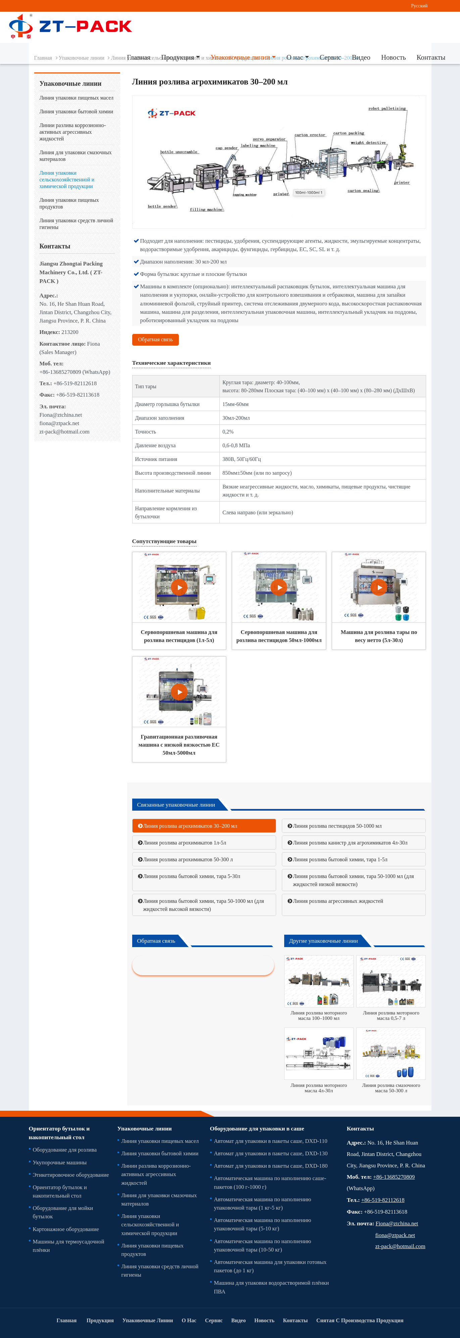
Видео (361, 57)
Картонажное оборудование (66, 1229)
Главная (138, 57)
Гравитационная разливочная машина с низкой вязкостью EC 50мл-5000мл (179, 744)
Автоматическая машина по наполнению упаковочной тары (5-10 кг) (262, 1224)
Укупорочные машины (60, 1162)
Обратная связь (155, 339)
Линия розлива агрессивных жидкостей (338, 901)
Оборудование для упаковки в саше (257, 1128)
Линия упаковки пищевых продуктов (69, 203)
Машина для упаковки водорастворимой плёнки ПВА (271, 1287)
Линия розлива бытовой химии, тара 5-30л (191, 876)
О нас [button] (295, 57)
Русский (419, 5)
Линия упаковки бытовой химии (76, 111)
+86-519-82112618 (75, 383)
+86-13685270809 (60, 371)
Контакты (431, 57)
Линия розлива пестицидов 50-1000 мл (337, 825)
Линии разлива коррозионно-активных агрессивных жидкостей (73, 131)
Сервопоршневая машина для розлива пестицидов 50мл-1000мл (278, 636)
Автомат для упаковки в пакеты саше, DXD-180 (271, 1165)
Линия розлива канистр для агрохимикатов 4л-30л (350, 842)
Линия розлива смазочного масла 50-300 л (391, 1088)
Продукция (100, 1320)
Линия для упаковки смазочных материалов (76, 156)
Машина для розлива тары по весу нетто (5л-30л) (379, 636)
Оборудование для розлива (65, 1149)
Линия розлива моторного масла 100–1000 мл (319, 1015)
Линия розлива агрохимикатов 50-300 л (188, 859)
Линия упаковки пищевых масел (77, 97)
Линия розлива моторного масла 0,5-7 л (391, 1015)
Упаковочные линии (144, 1128)
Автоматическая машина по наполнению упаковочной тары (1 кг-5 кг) (262, 1203)
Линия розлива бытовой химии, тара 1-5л (340, 859)
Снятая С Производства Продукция (360, 1320)
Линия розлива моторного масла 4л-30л (319, 1088)
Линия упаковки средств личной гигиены (76, 224)
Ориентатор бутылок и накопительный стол (59, 1132)
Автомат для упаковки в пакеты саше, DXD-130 (271, 1153)
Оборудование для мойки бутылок (63, 1212)
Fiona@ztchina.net (61, 414)
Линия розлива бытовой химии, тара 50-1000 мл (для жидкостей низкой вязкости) (353, 880)
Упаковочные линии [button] (240, 57)
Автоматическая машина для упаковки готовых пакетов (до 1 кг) (270, 1266)
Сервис (330, 57)
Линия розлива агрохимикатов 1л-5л (184, 842)
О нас (189, 1320)
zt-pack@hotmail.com (65, 431)
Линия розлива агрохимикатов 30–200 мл (190, 825)
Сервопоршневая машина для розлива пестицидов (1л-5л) (179, 636)
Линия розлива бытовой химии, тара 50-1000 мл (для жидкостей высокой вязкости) (203, 905)
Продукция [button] (177, 57)
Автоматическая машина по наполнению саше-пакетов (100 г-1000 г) (270, 1182)
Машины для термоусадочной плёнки (68, 1246)
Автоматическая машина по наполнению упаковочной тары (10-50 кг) (262, 1245)
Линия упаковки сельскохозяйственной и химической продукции (67, 179)
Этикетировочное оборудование (71, 1174)
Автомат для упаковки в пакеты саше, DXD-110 (270, 1141)
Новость (393, 57)
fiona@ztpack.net (59, 423)
